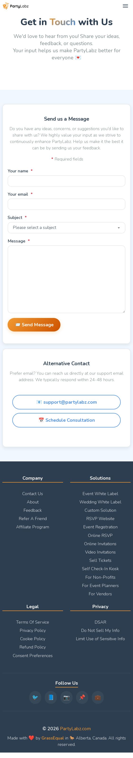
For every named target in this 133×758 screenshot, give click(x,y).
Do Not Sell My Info (100, 633)
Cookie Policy (32, 642)
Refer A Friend (33, 522)
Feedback (32, 513)
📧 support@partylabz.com (66, 407)
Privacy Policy (33, 633)
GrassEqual (52, 741)
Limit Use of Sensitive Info (100, 642)
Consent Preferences (33, 659)
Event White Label (100, 497)
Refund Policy (32, 650)
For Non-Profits (100, 580)
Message (16, 241)
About (33, 505)
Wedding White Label (100, 505)
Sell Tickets (100, 563)
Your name (18, 171)
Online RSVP (100, 538)
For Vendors (100, 597)
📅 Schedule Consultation (66, 425)
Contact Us (32, 497)
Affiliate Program (32, 530)
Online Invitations (100, 547)
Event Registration (100, 530)
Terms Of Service (32, 625)
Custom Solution (100, 513)
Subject (15, 218)
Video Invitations (100, 555)
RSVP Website (100, 522)
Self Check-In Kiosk (100, 572)
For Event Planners (100, 589)
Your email (18, 194)
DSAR (100, 625)
